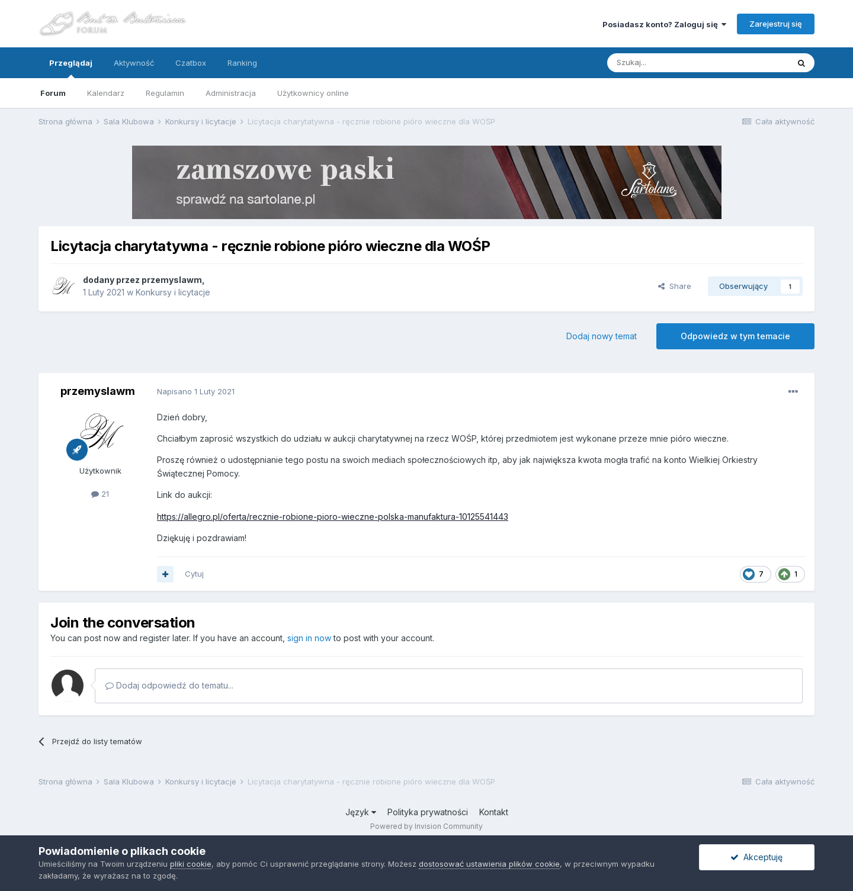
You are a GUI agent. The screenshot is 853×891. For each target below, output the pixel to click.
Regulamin (165, 93)
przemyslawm (172, 280)
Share (674, 286)
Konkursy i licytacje (173, 292)
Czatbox (190, 62)
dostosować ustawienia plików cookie (489, 864)
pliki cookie (190, 864)
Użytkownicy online (313, 93)
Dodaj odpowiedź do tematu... (169, 685)
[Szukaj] (668, 62)
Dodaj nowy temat (601, 336)
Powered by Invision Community (426, 826)
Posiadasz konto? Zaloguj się (664, 24)
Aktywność (134, 62)
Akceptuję (756, 857)
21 (100, 493)
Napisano (196, 391)
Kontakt (493, 812)
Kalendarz (105, 93)
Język (360, 812)
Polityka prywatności (427, 812)
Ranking (242, 62)
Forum (53, 93)
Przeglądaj (70, 68)
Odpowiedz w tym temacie (735, 336)
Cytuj (194, 573)
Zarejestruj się (775, 23)
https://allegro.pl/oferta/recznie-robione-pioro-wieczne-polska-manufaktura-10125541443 (332, 517)
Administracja (231, 93)
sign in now (309, 638)
